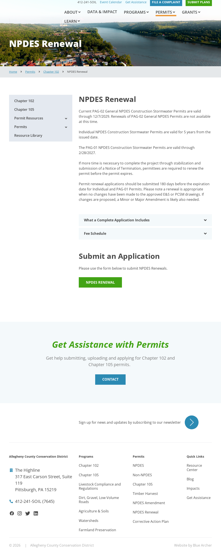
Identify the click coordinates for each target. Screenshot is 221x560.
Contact (110, 379)
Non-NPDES (142, 475)
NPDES (138, 465)
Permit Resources (28, 118)
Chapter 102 (51, 72)
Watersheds (88, 520)
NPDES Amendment (149, 502)
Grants (189, 12)
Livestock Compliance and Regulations (100, 486)
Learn (70, 21)
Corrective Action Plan (151, 521)
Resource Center (194, 467)
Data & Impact (102, 11)
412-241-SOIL (86, 2)
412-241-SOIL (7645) (34, 501)
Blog (190, 479)
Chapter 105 (24, 109)
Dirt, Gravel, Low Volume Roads (99, 499)
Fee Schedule (145, 234)
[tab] (145, 220)
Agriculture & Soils (94, 511)
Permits (164, 12)
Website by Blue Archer (193, 545)
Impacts (193, 488)
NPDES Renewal (100, 282)
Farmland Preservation (97, 530)
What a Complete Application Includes (145, 220)
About (70, 12)
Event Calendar (111, 2)
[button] (79, 12)
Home (13, 72)
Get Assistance (136, 2)
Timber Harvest (145, 493)
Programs (135, 12)
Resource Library (28, 135)
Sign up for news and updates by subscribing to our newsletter (130, 422)
